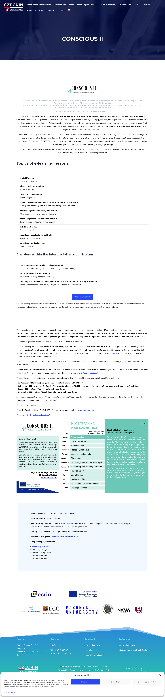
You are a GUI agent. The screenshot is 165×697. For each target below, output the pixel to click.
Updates (29, 10)
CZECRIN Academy (108, 5)
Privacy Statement (10, 692)
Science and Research (129, 5)
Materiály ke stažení (93, 655)
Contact (61, 10)
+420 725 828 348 (63, 653)
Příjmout (85, 682)
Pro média (89, 650)
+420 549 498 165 (61, 650)
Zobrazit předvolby (147, 682)
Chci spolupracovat (126, 645)
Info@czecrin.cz (57, 645)
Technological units (85, 5)
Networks (148, 5)
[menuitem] (69, 12)
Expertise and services (64, 5)
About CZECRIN (45, 10)
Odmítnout (116, 682)
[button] (160, 675)
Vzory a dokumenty (93, 645)
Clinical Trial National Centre (38, 5)
